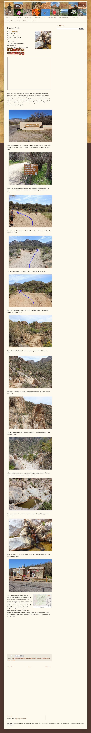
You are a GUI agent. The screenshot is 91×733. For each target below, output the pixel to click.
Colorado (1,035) (40, 17)
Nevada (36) (52, 17)
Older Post (48, 667)
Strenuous (39, 658)
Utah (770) (75, 17)
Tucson (9, 660)
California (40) (28, 17)
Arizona (16, 658)
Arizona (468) (17, 17)
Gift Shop (30, 658)
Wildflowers (26, 21)
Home (7, 17)
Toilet (48, 658)
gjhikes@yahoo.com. (21, 718)
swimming (44, 658)
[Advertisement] (70, 43)
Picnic (34, 658)
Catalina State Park (23, 658)
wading (13, 660)
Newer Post (11, 667)
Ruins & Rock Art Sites (13, 21)
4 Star (13, 658)
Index (34, 21)
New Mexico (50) (64, 17)
